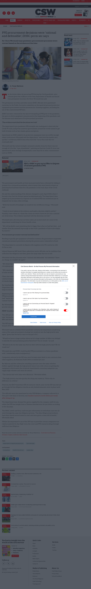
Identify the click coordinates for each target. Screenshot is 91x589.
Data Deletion (33, 322)
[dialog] (45, 294)
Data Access (43, 322)
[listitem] (45, 289)
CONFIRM (34, 316)
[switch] (66, 293)
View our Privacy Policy (55, 322)
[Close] (74, 266)
